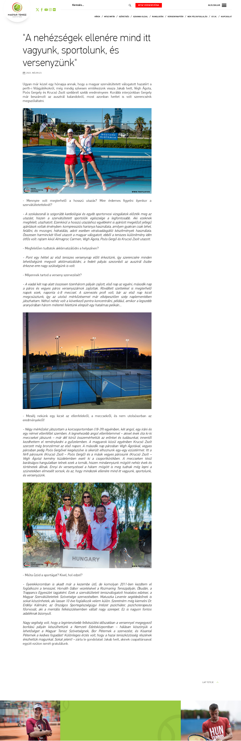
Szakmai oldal (141, 17)
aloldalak (217, 5)
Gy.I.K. (214, 17)
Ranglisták (158, 17)
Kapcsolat (226, 17)
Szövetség (124, 17)
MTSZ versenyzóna (149, 5)
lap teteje (210, 682)
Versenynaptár (176, 17)
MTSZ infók (109, 17)
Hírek (97, 17)
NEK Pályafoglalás (197, 17)
